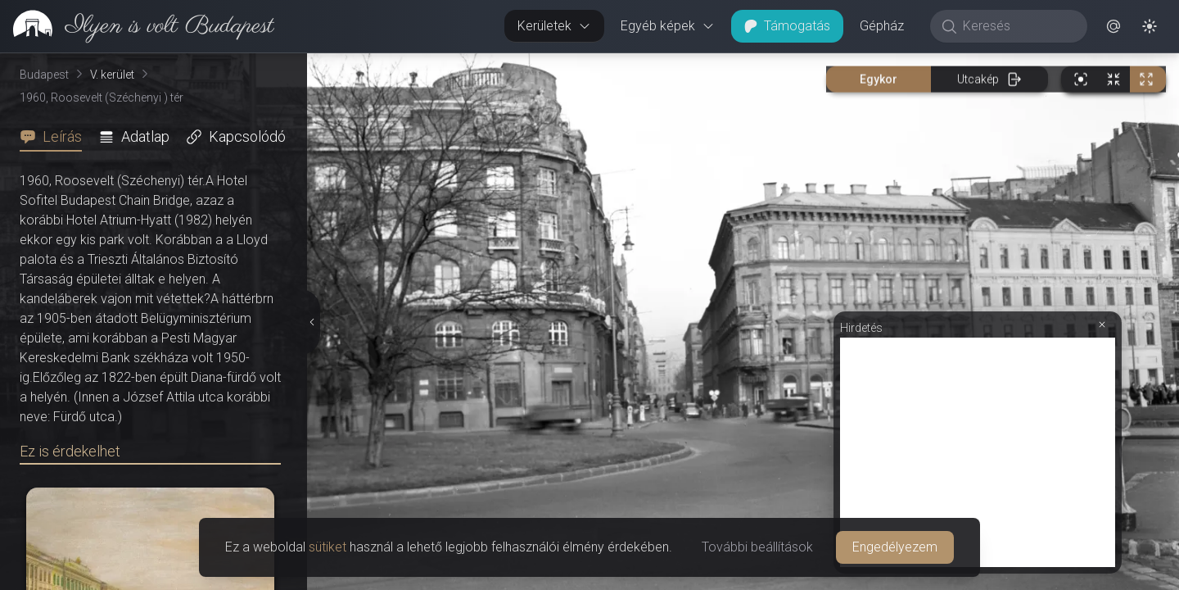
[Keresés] (1017, 26)
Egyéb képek (668, 26)
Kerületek (554, 26)
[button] (1113, 26)
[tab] (56, 137)
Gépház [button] (882, 26)
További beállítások (757, 547)
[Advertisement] (977, 452)
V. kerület (112, 74)
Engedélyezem (894, 547)
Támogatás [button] (787, 26)
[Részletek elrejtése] (311, 322)
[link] (137, 26)
